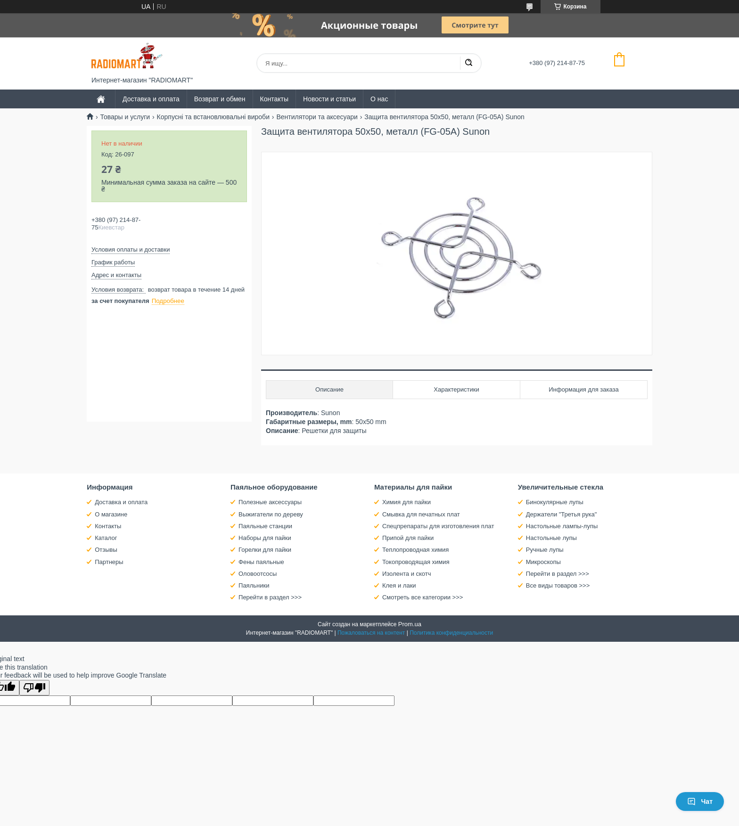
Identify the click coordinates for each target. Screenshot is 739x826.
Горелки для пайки (264, 549)
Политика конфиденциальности (451, 633)
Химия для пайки (406, 502)
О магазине (111, 514)
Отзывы (106, 549)
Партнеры (109, 561)
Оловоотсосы (257, 573)
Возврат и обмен (220, 99)
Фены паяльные (261, 561)
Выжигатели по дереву (270, 514)
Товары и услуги (125, 117)
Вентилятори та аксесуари (316, 117)
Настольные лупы (551, 537)
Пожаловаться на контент (371, 633)
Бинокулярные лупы (554, 502)
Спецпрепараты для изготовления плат (438, 526)
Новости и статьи (329, 99)
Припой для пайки (408, 537)
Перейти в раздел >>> (270, 597)
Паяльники (253, 585)
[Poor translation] (34, 687)
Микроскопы (543, 561)
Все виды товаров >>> (558, 585)
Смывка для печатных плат (421, 514)
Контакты (274, 99)
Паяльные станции (265, 526)
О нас (379, 99)
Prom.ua (409, 624)
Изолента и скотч (406, 573)
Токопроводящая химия (416, 561)
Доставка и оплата (151, 99)
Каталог (106, 537)
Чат (700, 801)
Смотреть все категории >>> (422, 597)
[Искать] (468, 63)
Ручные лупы (545, 549)
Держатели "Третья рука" (561, 514)
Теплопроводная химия (415, 549)
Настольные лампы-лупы (562, 526)
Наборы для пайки (264, 537)
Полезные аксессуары (270, 502)
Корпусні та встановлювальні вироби (213, 117)
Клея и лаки (399, 585)
